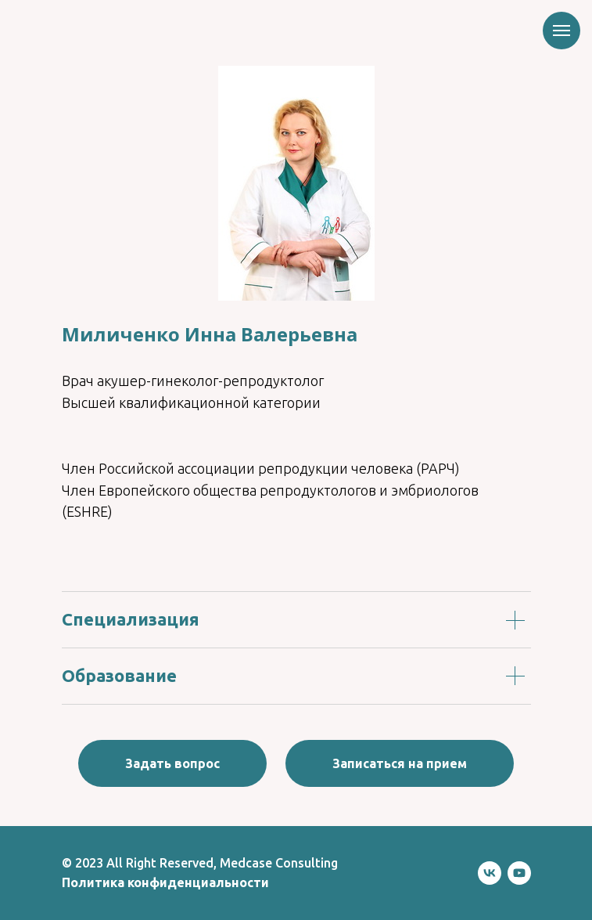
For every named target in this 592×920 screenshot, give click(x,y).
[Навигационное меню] (561, 30)
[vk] (489, 873)
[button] (172, 763)
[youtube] (519, 873)
